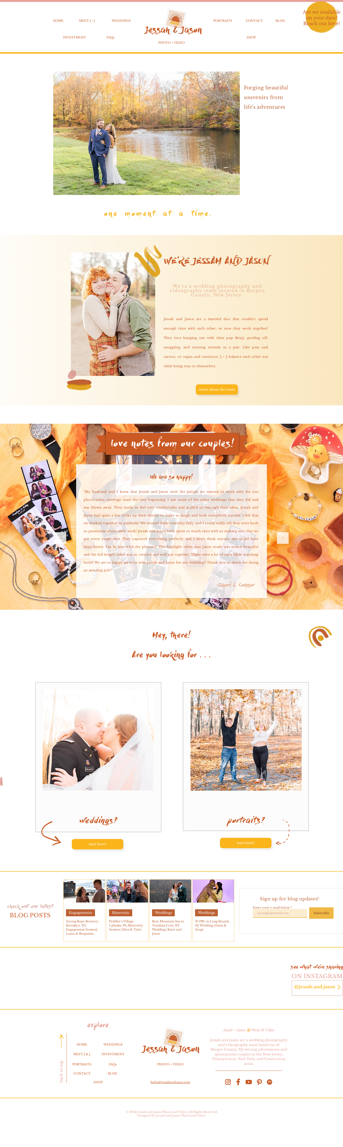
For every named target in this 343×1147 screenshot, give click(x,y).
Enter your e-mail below (271, 907)
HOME (58, 20)
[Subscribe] (321, 913)
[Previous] (60, 538)
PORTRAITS (222, 20)
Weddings (163, 912)
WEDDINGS (121, 20)
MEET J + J (87, 20)
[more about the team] (217, 389)
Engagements (80, 912)
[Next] (283, 538)
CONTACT (254, 20)
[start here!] (97, 844)
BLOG (280, 20)
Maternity (120, 912)
